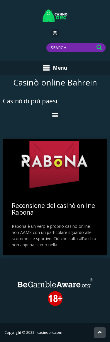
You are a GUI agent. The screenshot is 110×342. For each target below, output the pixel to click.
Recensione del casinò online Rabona (53, 208)
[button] (55, 115)
